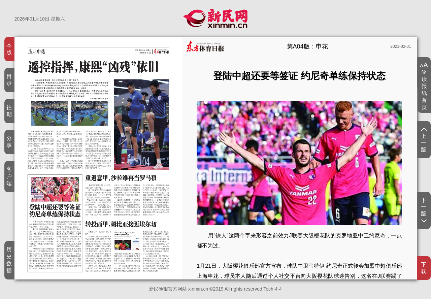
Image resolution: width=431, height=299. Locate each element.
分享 (9, 141)
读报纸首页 (424, 93)
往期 (9, 110)
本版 (9, 48)
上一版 (424, 140)
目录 (9, 79)
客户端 (9, 176)
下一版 (424, 209)
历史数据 (9, 259)
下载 (424, 268)
